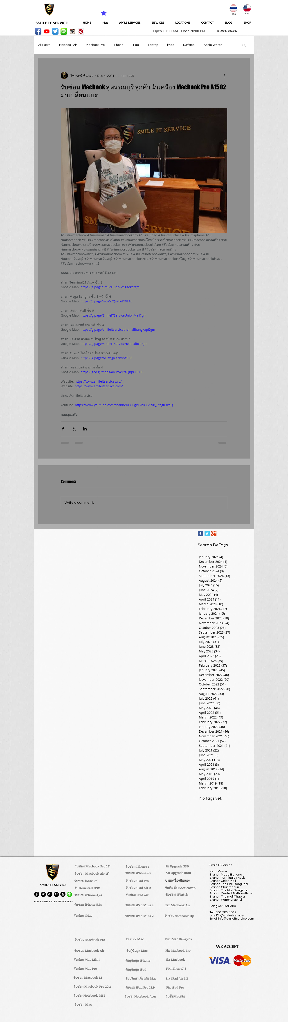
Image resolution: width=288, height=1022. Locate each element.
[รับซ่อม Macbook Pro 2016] (92, 986)
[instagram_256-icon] (72, 31)
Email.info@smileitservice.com (231, 918)
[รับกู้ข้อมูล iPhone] (138, 960)
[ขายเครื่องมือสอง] (177, 880)
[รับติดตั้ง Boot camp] (180, 887)
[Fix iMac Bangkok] (179, 939)
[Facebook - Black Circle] (36, 894)
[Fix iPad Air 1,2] (176, 978)
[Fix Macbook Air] (178, 905)
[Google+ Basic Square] (213, 533)
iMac (170, 45)
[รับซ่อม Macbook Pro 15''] (93, 866)
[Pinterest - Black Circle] (56, 894)
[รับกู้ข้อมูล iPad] (135, 969)
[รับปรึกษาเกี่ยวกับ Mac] (141, 978)
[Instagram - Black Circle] (62, 894)
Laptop (153, 45)
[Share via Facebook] (63, 429)
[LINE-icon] (64, 31)
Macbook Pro (95, 45)
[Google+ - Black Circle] (49, 894)
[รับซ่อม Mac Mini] (87, 959)
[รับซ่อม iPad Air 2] (138, 887)
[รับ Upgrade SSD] (177, 866)
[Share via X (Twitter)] (74, 429)
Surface (189, 45)
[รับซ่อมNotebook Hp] (179, 915)
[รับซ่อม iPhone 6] (137, 866)
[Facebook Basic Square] (200, 533)
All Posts (44, 45)
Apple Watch (213, 45)
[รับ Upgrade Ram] (178, 872)
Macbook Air (68, 45)
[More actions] (224, 75)
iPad (136, 45)
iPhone (119, 45)
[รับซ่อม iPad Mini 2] (139, 915)
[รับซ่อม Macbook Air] (89, 950)
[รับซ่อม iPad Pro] (137, 880)
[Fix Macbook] (175, 959)
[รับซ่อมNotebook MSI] (89, 995)
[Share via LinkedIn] (85, 429)
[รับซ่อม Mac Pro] (85, 968)
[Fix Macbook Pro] (178, 950)
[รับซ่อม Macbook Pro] (89, 939)
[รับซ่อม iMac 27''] (86, 880)
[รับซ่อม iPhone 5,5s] (88, 904)
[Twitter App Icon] (55, 31)
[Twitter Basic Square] (207, 533)
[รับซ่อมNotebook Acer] (140, 996)
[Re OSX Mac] (134, 939)
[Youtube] (46, 31)
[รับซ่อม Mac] (83, 1004)
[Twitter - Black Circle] (43, 894)
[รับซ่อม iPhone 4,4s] (88, 895)
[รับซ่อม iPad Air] (137, 895)
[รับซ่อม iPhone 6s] (138, 873)
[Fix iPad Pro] (175, 987)
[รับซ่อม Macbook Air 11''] (92, 873)
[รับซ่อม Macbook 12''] (88, 977)
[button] (177, 30)
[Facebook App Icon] (38, 31)
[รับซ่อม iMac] (83, 915)
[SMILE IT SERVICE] (51, 23)
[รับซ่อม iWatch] (176, 894)
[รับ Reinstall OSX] (87, 888)
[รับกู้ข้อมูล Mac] (137, 950)
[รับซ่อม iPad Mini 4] (139, 905)
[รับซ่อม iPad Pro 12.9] (139, 987)
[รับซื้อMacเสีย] (175, 996)
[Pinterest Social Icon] (81, 31)
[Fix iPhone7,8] (176, 968)
